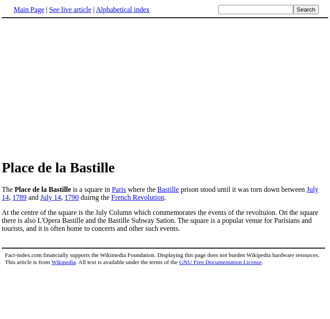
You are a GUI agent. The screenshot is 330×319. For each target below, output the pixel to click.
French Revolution (137, 197)
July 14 (50, 197)
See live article (70, 9)
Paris (119, 189)
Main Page (29, 9)
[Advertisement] (165, 88)
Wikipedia (63, 262)
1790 (72, 197)
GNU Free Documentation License (220, 262)
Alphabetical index (122, 9)
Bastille (168, 189)
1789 (19, 197)
